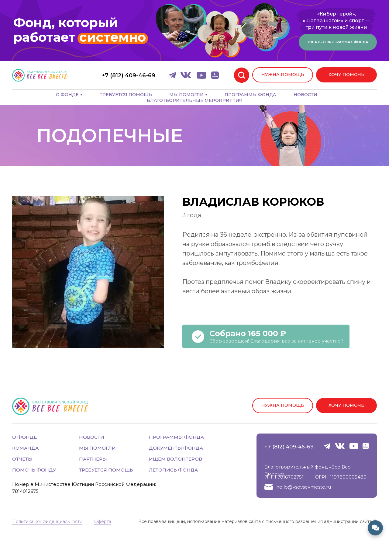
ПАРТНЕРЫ (93, 459)
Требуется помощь (126, 94)
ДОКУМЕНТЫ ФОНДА (176, 448)
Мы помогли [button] (186, 94)
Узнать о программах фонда (338, 42)
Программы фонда (250, 94)
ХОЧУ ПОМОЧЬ (346, 74)
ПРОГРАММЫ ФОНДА (176, 437)
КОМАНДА (25, 448)
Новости (305, 94)
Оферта (102, 521)
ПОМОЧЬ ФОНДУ (34, 470)
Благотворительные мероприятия (195, 100)
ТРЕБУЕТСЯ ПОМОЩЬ (106, 470)
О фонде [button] (67, 94)
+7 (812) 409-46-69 (289, 447)
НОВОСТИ (91, 437)
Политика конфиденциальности (47, 521)
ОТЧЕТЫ (22, 459)
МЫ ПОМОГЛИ (97, 448)
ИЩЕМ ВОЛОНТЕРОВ (175, 459)
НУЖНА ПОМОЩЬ (282, 74)
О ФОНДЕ (24, 437)
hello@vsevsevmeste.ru (303, 487)
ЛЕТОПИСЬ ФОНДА (173, 470)
